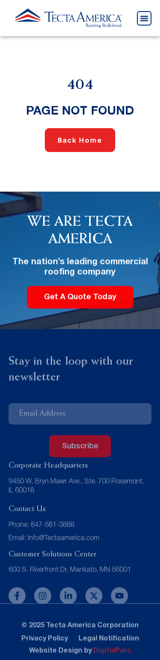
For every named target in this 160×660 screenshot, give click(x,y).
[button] (144, 18)
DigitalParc (112, 652)
